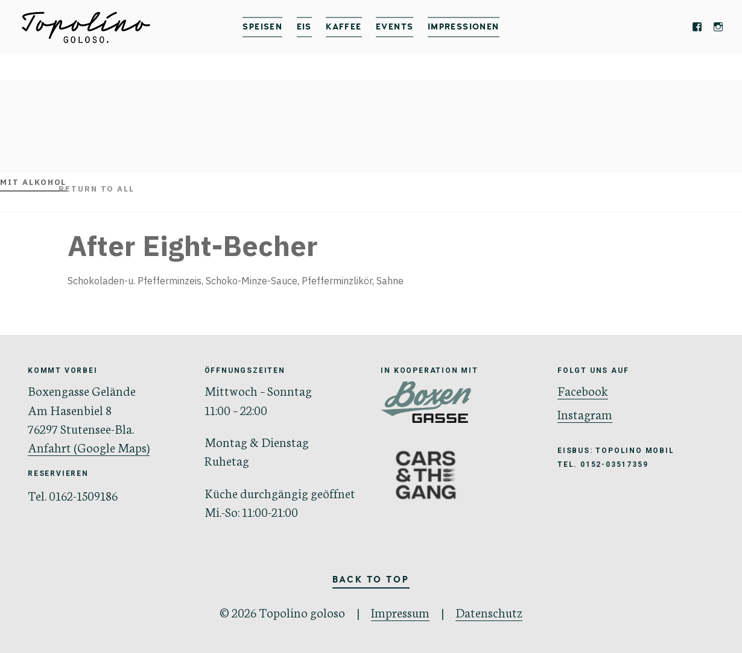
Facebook (582, 390)
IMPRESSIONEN (463, 27)
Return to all (97, 189)
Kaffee (343, 27)
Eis (304, 27)
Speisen (262, 27)
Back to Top (371, 580)
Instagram (584, 413)
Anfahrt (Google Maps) (89, 446)
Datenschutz (488, 611)
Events (394, 27)
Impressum (400, 611)
